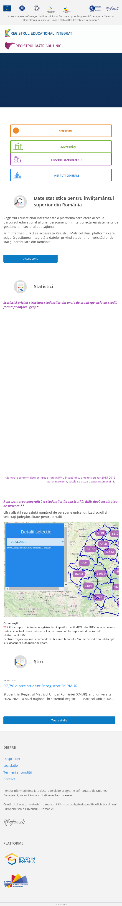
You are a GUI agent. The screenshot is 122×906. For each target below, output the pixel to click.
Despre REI (11, 758)
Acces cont (30, 258)
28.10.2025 (9, 680)
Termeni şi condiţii (17, 772)
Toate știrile (59, 720)
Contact (9, 779)
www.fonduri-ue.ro (60, 795)
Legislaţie (10, 765)
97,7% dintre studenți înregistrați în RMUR (40, 685)
